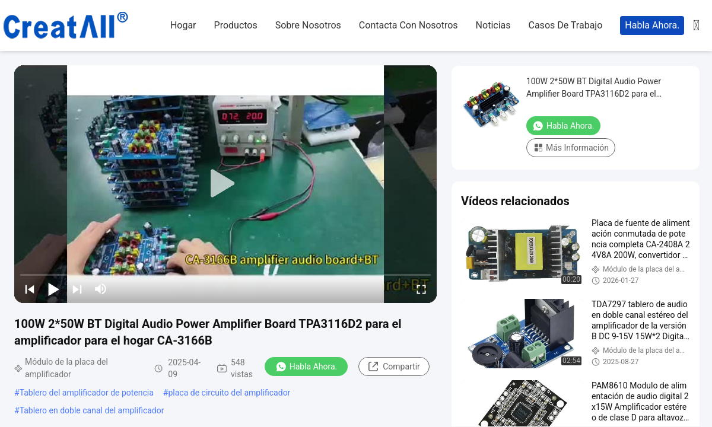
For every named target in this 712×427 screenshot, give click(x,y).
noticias (493, 25)
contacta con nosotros (408, 25)
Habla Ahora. (652, 25)
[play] (225, 184)
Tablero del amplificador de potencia (87, 392)
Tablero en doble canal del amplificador (92, 410)
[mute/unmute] (101, 289)
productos (236, 25)
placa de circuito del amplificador (229, 392)
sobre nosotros (308, 25)
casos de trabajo (566, 25)
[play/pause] (53, 289)
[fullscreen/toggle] (421, 289)
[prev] (30, 289)
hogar (183, 25)
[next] (77, 289)
